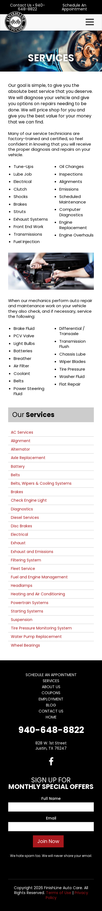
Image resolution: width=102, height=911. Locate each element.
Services (51, 681)
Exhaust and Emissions (32, 551)
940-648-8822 (31, 7)
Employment (51, 699)
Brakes (17, 492)
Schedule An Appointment (74, 7)
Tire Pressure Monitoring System (41, 628)
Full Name (51, 798)
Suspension (21, 619)
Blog (51, 705)
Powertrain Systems (29, 602)
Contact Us (21, 5)
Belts (15, 475)
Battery (18, 466)
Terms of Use (58, 892)
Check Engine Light (29, 500)
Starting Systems (27, 611)
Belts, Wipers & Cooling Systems (41, 483)
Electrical (19, 534)
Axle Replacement (28, 457)
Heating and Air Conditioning (38, 594)
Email (51, 818)
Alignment (20, 440)
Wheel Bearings (25, 645)
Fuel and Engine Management (39, 577)
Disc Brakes (21, 526)
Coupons (51, 693)
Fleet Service (23, 568)
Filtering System (26, 560)
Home (51, 717)
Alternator (20, 449)
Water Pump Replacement (36, 636)
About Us (51, 687)
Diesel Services (25, 517)
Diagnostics (22, 509)
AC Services (22, 432)
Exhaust (18, 543)
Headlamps (21, 585)
